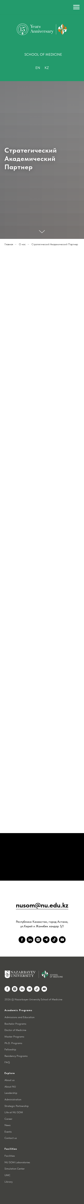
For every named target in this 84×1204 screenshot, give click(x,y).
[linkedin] (30, 939)
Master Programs (14, 1036)
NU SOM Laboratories (17, 1162)
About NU (10, 1086)
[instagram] (38, 939)
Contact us (10, 1138)
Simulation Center (14, 1168)
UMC (7, 1175)
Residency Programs (16, 1056)
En (37, 68)
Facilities (9, 1155)
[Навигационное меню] (76, 7)
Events (8, 1131)
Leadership (10, 1092)
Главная (8, 244)
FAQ (7, 1062)
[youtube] (62, 939)
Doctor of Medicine (15, 1030)
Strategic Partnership (16, 1106)
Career (8, 1118)
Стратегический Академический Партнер (55, 244)
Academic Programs (18, 1010)
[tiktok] (54, 939)
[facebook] (22, 939)
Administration (12, 1099)
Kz (47, 68)
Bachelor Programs (15, 1023)
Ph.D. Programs (13, 1043)
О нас (22, 244)
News (7, 1125)
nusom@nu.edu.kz (42, 905)
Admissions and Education (19, 1017)
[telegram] (46, 939)
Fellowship (10, 1049)
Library (8, 1181)
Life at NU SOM (13, 1112)
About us (9, 1080)
